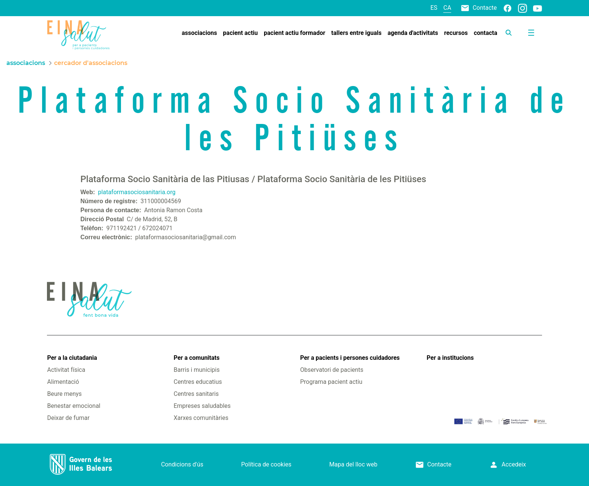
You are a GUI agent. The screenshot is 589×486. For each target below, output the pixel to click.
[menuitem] (199, 33)
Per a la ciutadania (72, 357)
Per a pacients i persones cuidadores (350, 357)
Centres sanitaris (196, 393)
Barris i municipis (196, 369)
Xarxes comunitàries (201, 417)
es (434, 7)
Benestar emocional (73, 405)
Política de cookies (266, 464)
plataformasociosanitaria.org (136, 192)
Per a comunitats (196, 357)
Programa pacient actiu (331, 381)
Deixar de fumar (68, 417)
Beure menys (64, 393)
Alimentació (63, 381)
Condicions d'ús (182, 464)
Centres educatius (198, 381)
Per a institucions (450, 357)
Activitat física (66, 369)
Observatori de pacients (331, 369)
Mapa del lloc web (353, 464)
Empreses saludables (202, 405)
